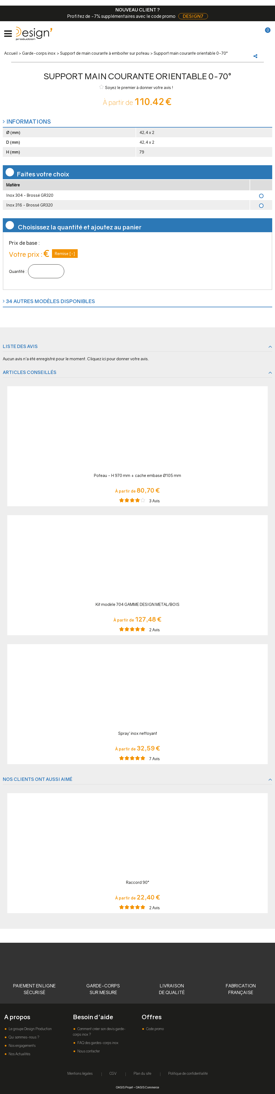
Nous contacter (88, 1051)
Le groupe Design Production (30, 1029)
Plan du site (142, 1073)
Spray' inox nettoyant (137, 733)
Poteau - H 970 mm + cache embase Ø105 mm (137, 475)
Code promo (154, 1029)
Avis (154, 500)
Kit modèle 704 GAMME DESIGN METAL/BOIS (137, 604)
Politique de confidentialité (188, 1073)
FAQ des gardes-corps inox (97, 1043)
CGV (113, 1073)
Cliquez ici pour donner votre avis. (118, 358)
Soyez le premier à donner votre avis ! (136, 87)
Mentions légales (80, 1073)
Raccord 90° (137, 882)
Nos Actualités (19, 1054)
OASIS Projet (124, 1087)
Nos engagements (21, 1045)
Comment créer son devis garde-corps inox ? (99, 1032)
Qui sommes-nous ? (23, 1037)
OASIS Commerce (147, 1087)
